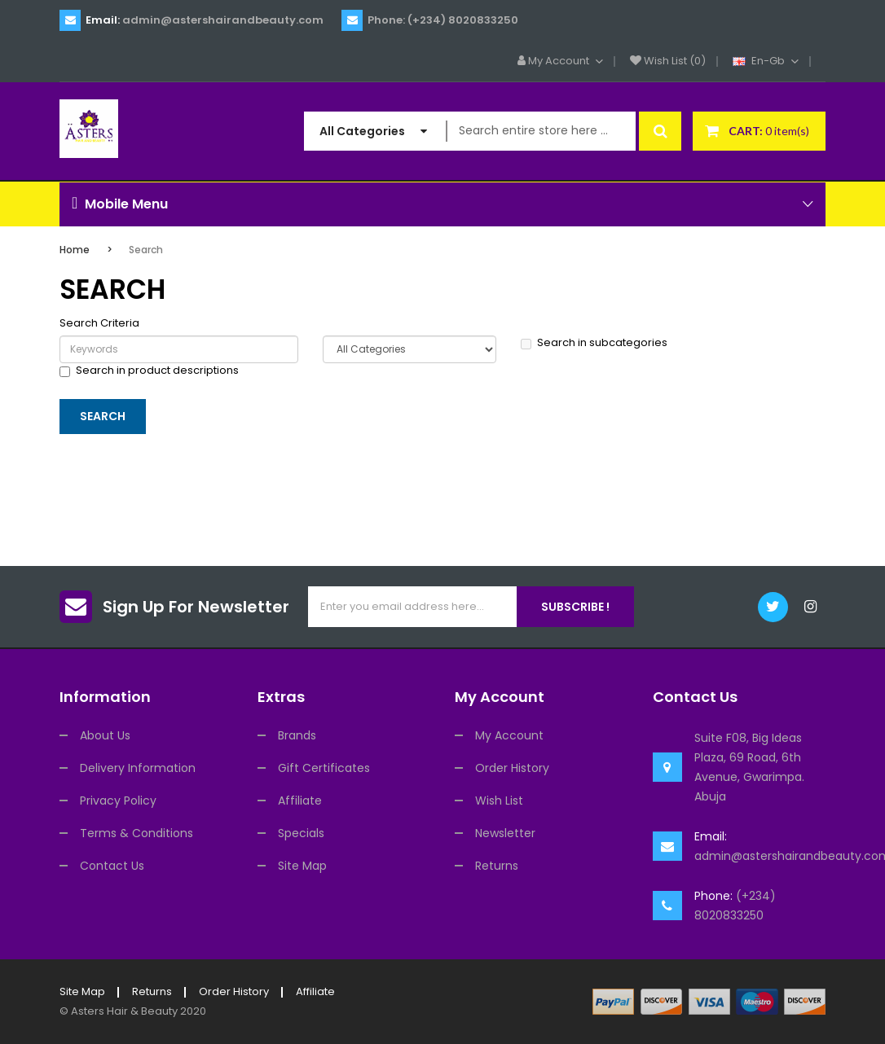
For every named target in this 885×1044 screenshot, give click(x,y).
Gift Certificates (324, 768)
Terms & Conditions (136, 833)
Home (74, 250)
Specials (301, 833)
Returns (496, 866)
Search (146, 250)
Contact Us (112, 866)
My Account (509, 735)
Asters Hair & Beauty (124, 1011)
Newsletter (505, 833)
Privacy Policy (118, 800)
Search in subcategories (594, 343)
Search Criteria (99, 323)
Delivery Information (138, 768)
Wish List (499, 800)
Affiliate (300, 800)
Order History (512, 768)
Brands (297, 735)
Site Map (302, 866)
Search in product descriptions (149, 370)
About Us (105, 735)
